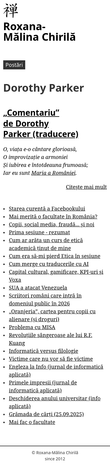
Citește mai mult (86, 186)
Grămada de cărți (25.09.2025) (46, 414)
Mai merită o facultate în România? (53, 216)
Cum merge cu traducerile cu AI (49, 263)
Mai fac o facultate (32, 421)
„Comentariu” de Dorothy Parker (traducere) (40, 123)
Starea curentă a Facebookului (47, 208)
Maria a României (53, 172)
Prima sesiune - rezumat (39, 232)
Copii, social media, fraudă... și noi (51, 224)
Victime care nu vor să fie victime (51, 358)
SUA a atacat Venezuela (38, 287)
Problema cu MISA (32, 327)
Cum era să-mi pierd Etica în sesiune (54, 255)
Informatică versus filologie (43, 350)
